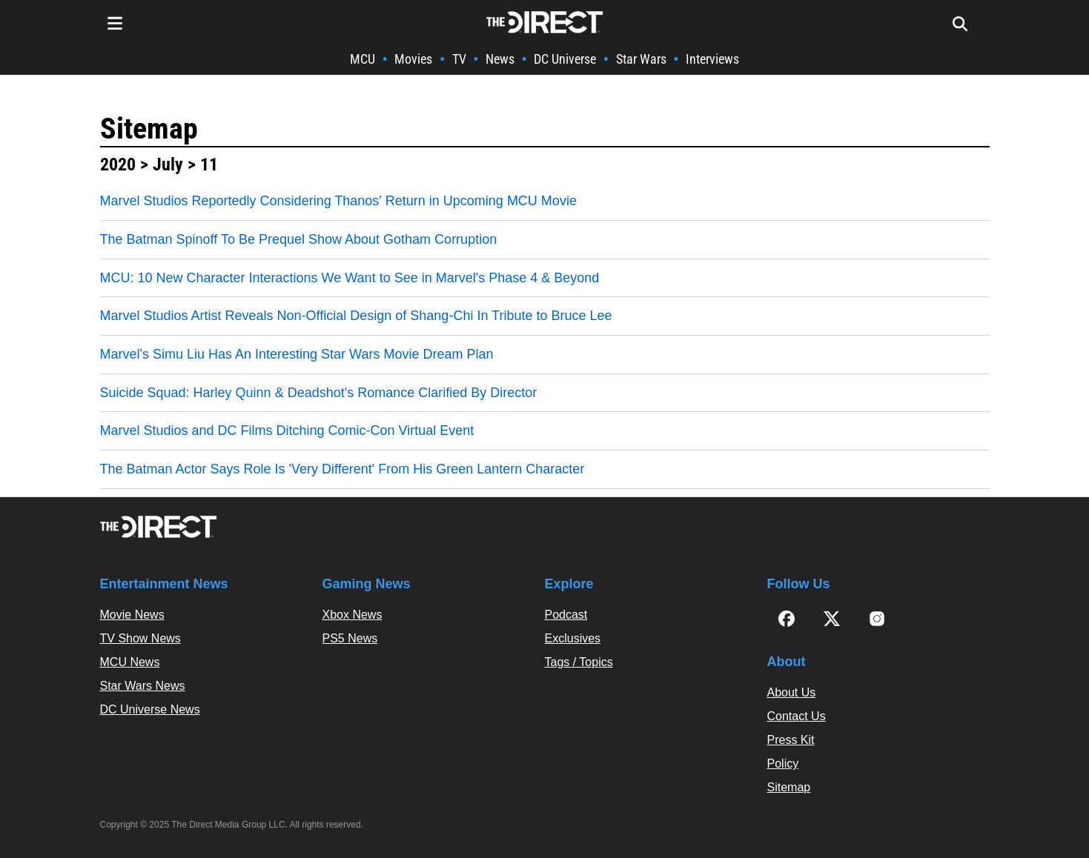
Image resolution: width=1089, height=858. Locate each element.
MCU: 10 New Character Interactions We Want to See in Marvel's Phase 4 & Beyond (350, 277)
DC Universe (565, 59)
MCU (362, 59)
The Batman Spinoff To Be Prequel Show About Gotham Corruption (298, 239)
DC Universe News (150, 709)
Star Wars (641, 59)
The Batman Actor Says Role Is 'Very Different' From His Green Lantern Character (342, 469)
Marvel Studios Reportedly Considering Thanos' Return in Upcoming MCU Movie (338, 200)
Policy (783, 763)
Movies (413, 59)
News (500, 59)
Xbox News (352, 614)
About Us (791, 692)
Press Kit (791, 740)
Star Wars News (142, 685)
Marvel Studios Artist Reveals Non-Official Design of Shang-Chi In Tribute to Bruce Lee (356, 315)
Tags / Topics (579, 662)
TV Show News (140, 638)
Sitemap (149, 128)
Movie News (132, 614)
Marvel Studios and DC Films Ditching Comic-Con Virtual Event (287, 430)
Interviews (712, 59)
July (168, 164)
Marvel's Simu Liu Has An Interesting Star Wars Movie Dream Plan (297, 354)
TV (459, 59)
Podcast (566, 614)
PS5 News (350, 638)
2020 (118, 164)
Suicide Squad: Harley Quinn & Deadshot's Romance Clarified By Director (318, 392)
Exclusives (573, 638)
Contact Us (796, 716)
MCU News (130, 662)
